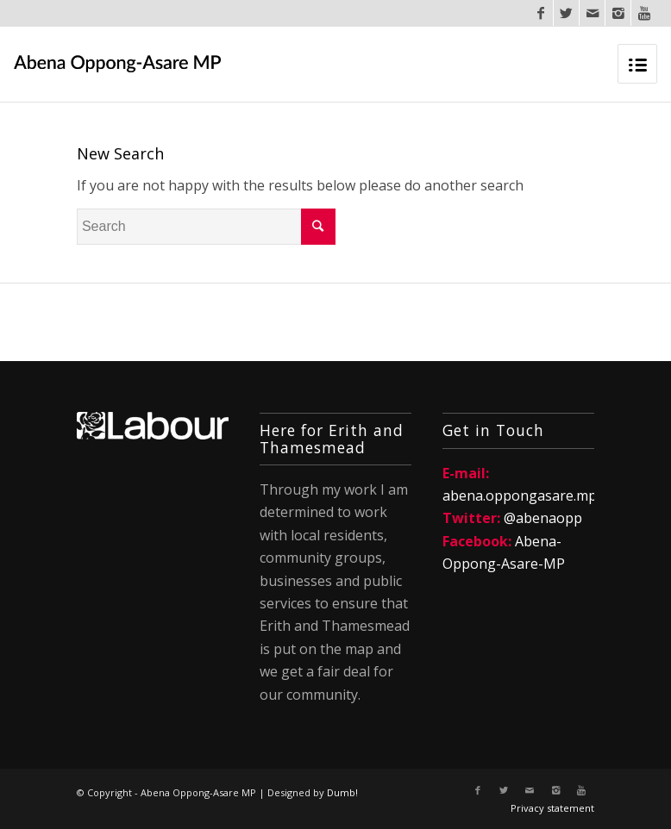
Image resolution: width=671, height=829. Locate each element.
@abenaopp (543, 517)
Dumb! (342, 792)
